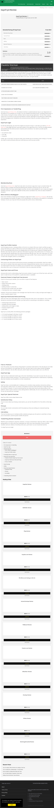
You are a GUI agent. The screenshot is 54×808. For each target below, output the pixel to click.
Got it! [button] (12, 804)
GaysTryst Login (7, 446)
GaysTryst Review (22, 16)
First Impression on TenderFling (10, 445)
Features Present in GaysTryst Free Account (14, 457)
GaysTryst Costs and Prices (9, 456)
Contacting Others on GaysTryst (10, 454)
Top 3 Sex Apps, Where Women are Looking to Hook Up (14, 767)
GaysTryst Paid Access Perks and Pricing (13, 459)
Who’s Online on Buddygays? (10, 450)
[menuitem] (21, 4)
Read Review (27, 501)
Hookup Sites (37, 4)
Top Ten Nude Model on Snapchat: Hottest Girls (12, 773)
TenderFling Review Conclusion (10, 475)
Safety (5, 466)
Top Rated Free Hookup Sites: (40, 783)
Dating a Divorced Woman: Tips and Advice (11, 775)
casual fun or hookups (40, 196)
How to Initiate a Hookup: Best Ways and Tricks (12, 771)
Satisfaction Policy (8, 469)
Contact (3, 795)
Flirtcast (6, 471)
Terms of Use (5, 790)
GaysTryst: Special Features (9, 468)
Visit (27, 437)
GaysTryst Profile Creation (10, 452)
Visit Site (27, 499)
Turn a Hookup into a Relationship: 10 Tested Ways (13, 769)
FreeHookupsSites (9, 1)
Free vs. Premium (8, 461)
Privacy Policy (4, 792)
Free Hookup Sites (21, 4)
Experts (43, 4)
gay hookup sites (12, 112)
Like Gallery (7, 473)
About (51, 4)
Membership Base (7, 448)
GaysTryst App (7, 464)
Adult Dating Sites (30, 4)
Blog (47, 4)
